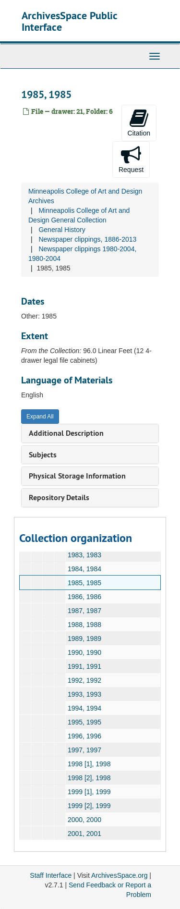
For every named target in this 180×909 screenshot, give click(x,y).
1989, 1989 (84, 638)
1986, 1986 (84, 597)
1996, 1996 (84, 736)
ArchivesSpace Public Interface (69, 21)
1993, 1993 (84, 694)
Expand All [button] (40, 416)
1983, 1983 (84, 555)
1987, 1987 (84, 610)
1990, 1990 (84, 652)
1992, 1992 (84, 680)
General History (61, 229)
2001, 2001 (84, 833)
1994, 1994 (84, 708)
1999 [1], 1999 (89, 792)
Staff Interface (51, 875)
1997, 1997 (84, 750)
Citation (139, 122)
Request (131, 159)
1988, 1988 (84, 624)
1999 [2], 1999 (89, 806)
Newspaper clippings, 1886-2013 (87, 239)
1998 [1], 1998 (89, 764)
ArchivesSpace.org (119, 875)
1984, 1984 (84, 569)
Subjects (43, 455)
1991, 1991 (84, 666)
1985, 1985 (84, 583)
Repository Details (59, 497)
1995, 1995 (84, 722)
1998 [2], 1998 (89, 778)
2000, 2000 (84, 819)
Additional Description (66, 433)
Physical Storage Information (77, 476)
